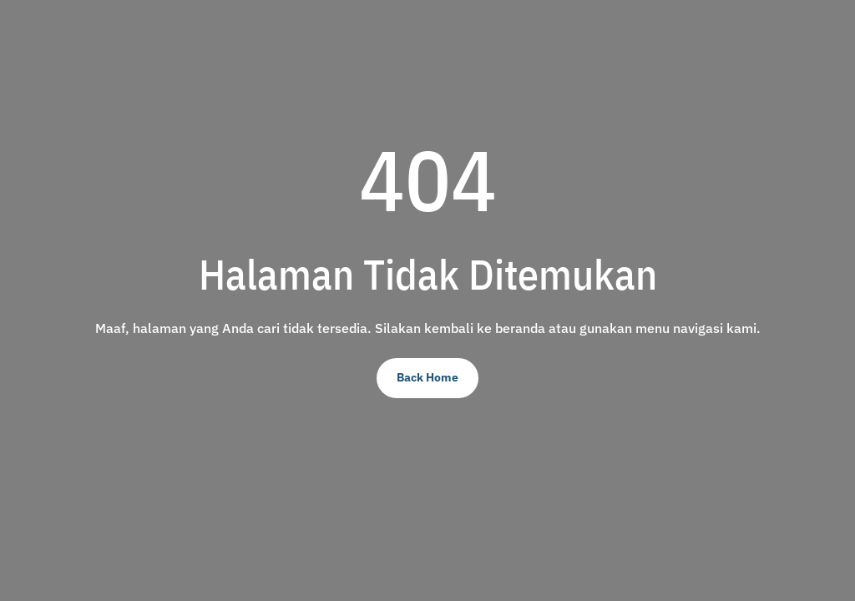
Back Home (427, 377)
